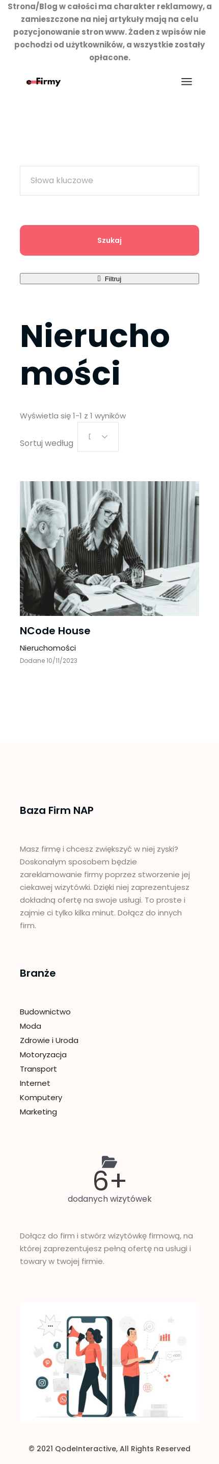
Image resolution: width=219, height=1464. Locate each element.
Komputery (41, 1097)
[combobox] (98, 437)
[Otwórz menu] (187, 82)
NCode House (55, 631)
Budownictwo (45, 1011)
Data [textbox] (89, 436)
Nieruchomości (48, 647)
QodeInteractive (85, 1449)
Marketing (38, 1111)
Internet (35, 1083)
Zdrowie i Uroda (49, 1040)
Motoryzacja (43, 1054)
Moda (30, 1026)
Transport (38, 1068)
